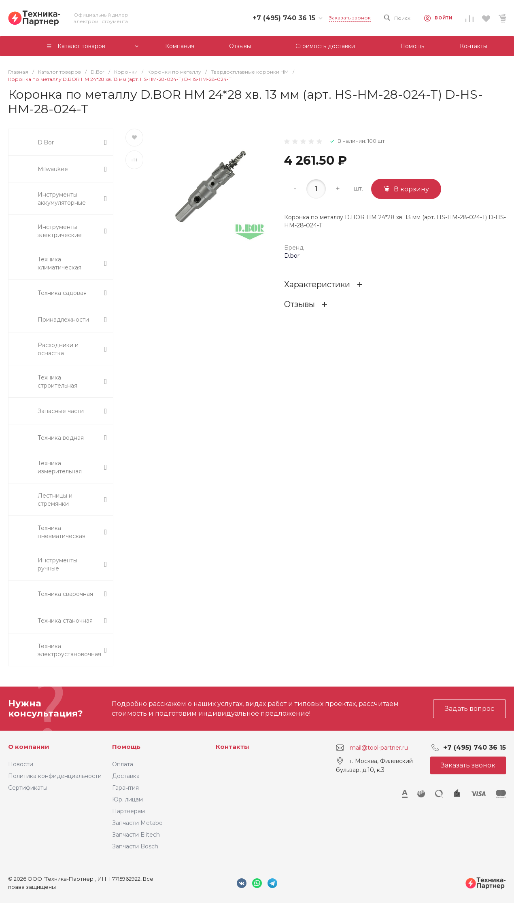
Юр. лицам (127, 799)
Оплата (122, 764)
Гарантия (125, 787)
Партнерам (128, 811)
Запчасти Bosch (135, 846)
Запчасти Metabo (137, 823)
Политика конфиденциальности (55, 776)
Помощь (126, 746)
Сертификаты (27, 787)
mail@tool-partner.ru (379, 747)
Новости (20, 764)
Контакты (232, 746)
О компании (28, 746)
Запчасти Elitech (136, 834)
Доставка (126, 776)
